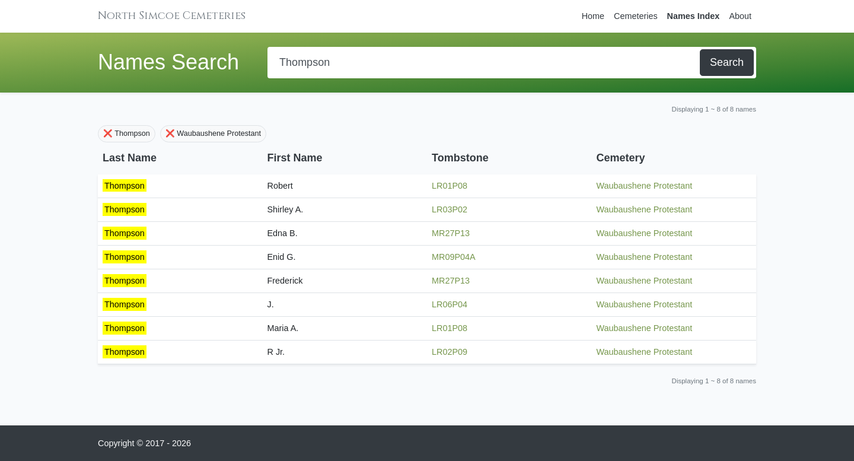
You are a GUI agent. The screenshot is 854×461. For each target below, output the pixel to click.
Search (727, 62)
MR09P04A (454, 257)
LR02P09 (449, 352)
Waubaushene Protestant (645, 185)
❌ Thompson (126, 133)
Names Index (693, 16)
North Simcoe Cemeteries (172, 15)
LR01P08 (449, 185)
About (740, 16)
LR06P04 (449, 304)
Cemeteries (636, 16)
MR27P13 (451, 233)
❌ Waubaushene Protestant (213, 133)
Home (593, 16)
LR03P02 (449, 209)
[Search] (485, 62)
